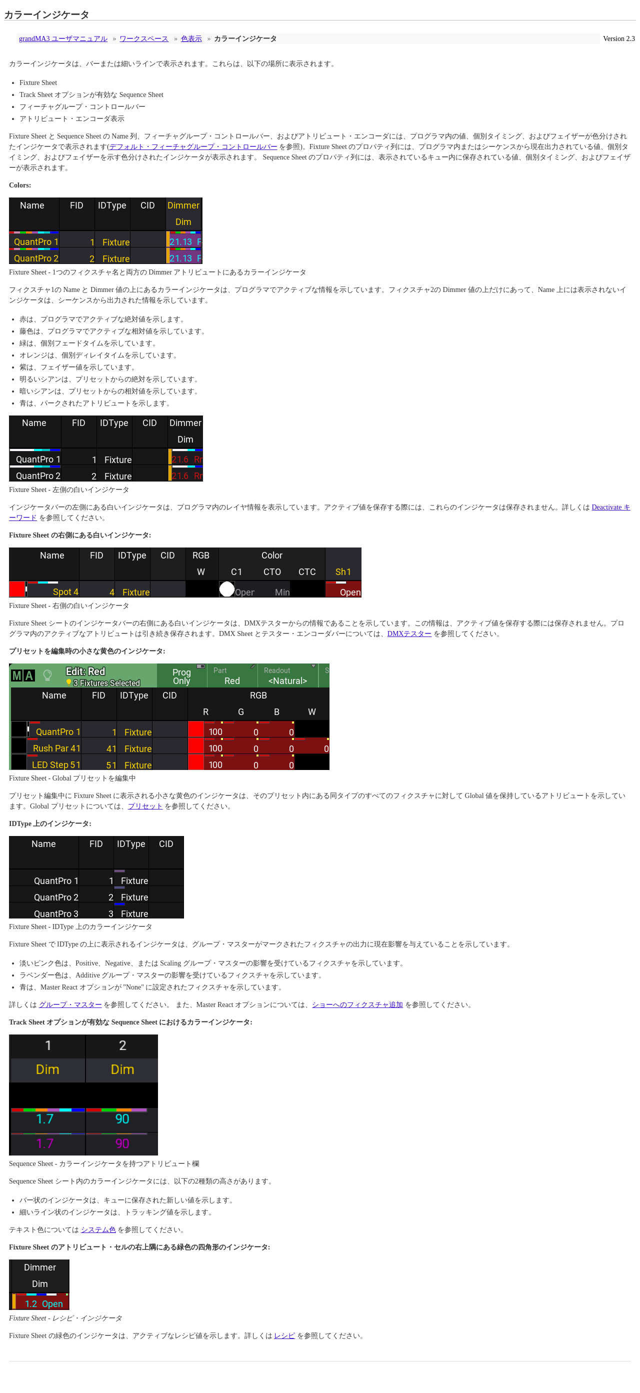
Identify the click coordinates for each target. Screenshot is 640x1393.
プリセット (145, 806)
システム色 (98, 1230)
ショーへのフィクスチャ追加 (357, 1004)
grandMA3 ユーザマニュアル (63, 38)
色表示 (191, 38)
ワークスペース (144, 38)
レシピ (284, 1336)
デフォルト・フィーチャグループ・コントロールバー (194, 146)
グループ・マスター (70, 1004)
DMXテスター (410, 634)
